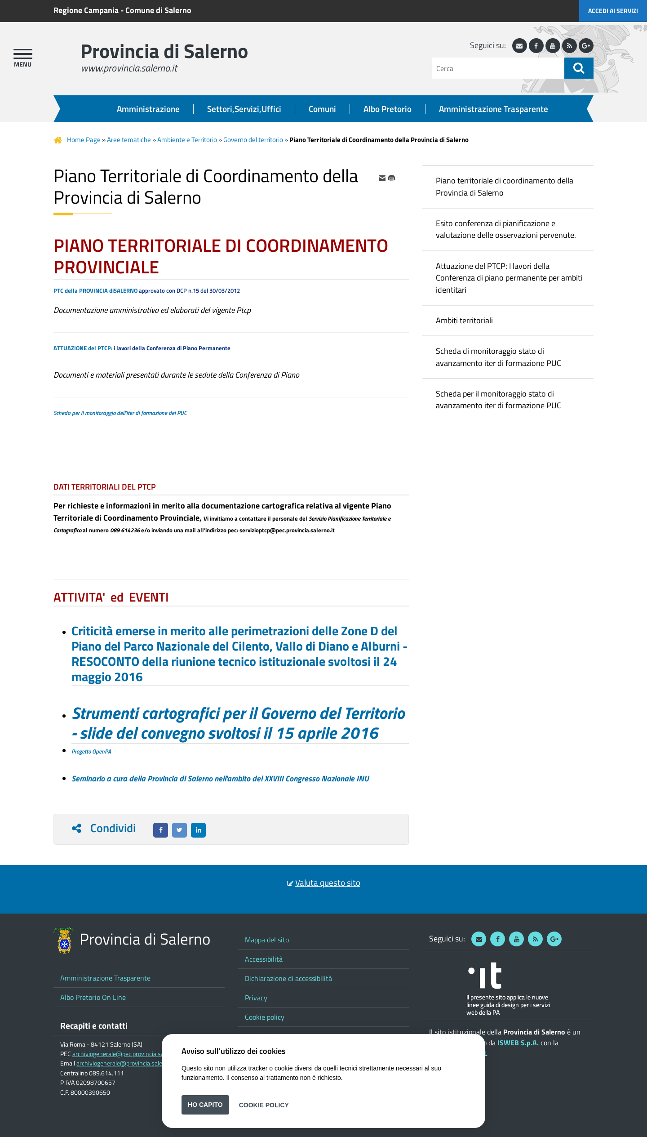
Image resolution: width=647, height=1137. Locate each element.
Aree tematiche (129, 139)
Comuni (322, 109)
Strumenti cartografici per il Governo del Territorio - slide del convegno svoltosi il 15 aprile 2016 (237, 722)
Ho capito (205, 1104)
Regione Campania (86, 10)
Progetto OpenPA (91, 751)
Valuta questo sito (327, 882)
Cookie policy (264, 1017)
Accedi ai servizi (613, 10)
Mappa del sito (267, 939)
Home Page (84, 139)
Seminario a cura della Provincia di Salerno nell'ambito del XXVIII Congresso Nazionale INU (220, 778)
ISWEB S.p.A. (518, 1042)
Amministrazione (148, 109)
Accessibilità (264, 959)
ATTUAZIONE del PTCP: (82, 347)
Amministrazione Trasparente (493, 109)
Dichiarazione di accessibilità (288, 978)
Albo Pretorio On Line (93, 997)
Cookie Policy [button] (264, 1104)
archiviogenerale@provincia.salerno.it (126, 1063)
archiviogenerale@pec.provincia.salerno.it (127, 1054)
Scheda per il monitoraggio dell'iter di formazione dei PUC (119, 412)
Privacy (256, 997)
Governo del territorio (253, 139)
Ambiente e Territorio (187, 139)
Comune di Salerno (158, 10)
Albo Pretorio (387, 109)
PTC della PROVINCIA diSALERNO (95, 290)
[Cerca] (498, 68)
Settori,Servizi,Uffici (244, 109)
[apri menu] (23, 54)
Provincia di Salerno (164, 51)
